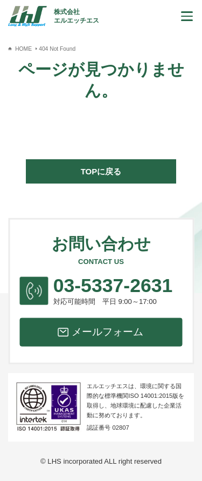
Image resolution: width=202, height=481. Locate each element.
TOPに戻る (101, 171)
